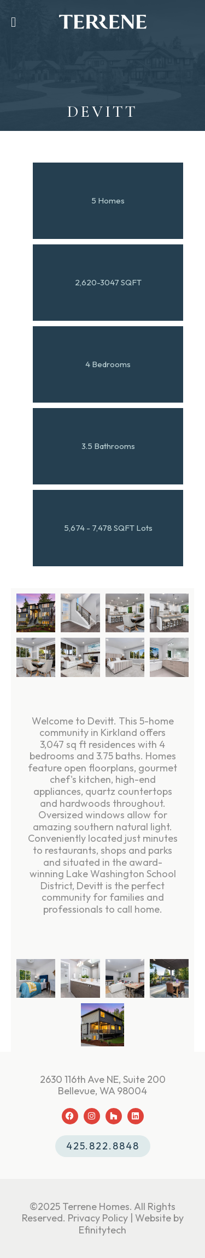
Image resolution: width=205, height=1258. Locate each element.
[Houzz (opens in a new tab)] (114, 1116)
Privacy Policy (98, 1218)
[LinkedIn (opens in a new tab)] (135, 1116)
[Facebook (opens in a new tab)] (70, 1116)
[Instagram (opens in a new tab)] (92, 1116)
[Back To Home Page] (103, 22)
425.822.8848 (102, 1146)
